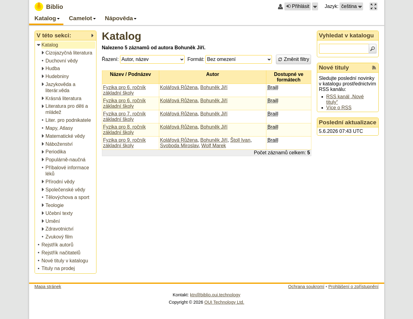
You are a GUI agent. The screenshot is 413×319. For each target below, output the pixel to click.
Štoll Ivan (240, 140)
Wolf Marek (213, 145)
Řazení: (110, 59)
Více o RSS (339, 107)
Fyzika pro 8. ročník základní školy (124, 129)
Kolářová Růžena (179, 87)
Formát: (195, 59)
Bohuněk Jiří (213, 87)
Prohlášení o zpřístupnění (354, 286)
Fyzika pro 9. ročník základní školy (124, 142)
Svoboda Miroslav (179, 145)
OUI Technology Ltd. (224, 302)
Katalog (121, 36)
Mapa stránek (48, 286)
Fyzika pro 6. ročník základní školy (124, 90)
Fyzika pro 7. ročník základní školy (124, 116)
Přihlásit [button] (297, 6)
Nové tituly (334, 67)
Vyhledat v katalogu (346, 35)
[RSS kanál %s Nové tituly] (374, 67)
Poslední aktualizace (348, 122)
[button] (315, 6)
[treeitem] (66, 45)
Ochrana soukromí (306, 286)
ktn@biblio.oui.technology (215, 294)
